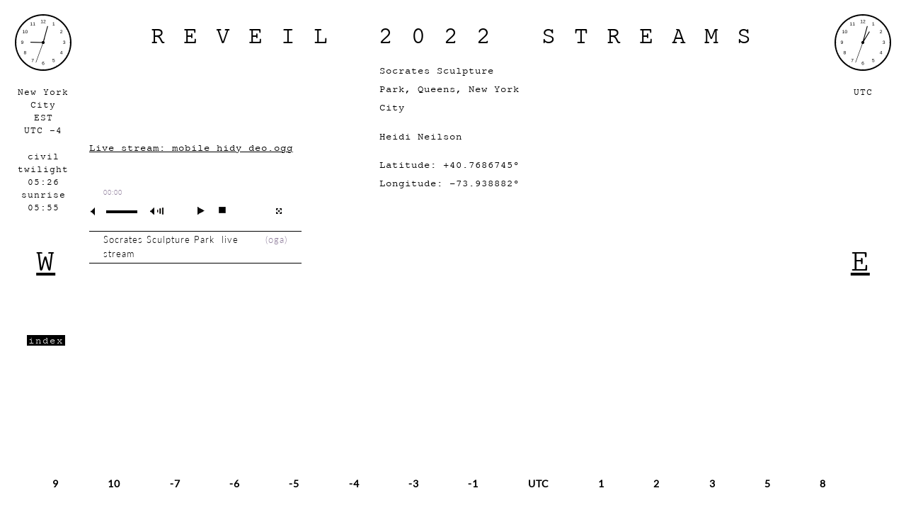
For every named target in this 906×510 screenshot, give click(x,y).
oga (276, 239)
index (46, 340)
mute (98, 211)
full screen (278, 211)
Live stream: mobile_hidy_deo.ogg (191, 147)
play (195, 210)
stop (216, 210)
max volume (159, 211)
